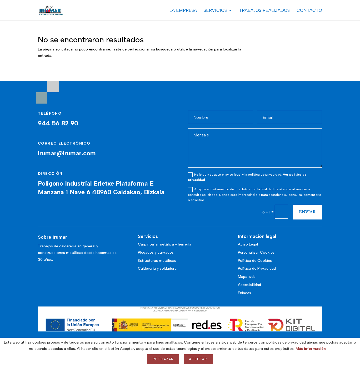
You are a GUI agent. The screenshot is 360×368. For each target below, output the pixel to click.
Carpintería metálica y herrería (164, 244)
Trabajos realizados (264, 10)
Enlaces (244, 293)
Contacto (309, 10)
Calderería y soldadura (157, 268)
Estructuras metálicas (157, 260)
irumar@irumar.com (67, 153)
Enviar (307, 211)
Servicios (215, 10)
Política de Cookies (255, 260)
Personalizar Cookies (256, 252)
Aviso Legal (248, 244)
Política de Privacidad (257, 268)
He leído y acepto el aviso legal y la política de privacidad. (247, 177)
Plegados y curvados (156, 252)
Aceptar (198, 359)
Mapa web (247, 276)
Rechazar (163, 359)
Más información (311, 348)
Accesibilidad (249, 285)
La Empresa (183, 10)
